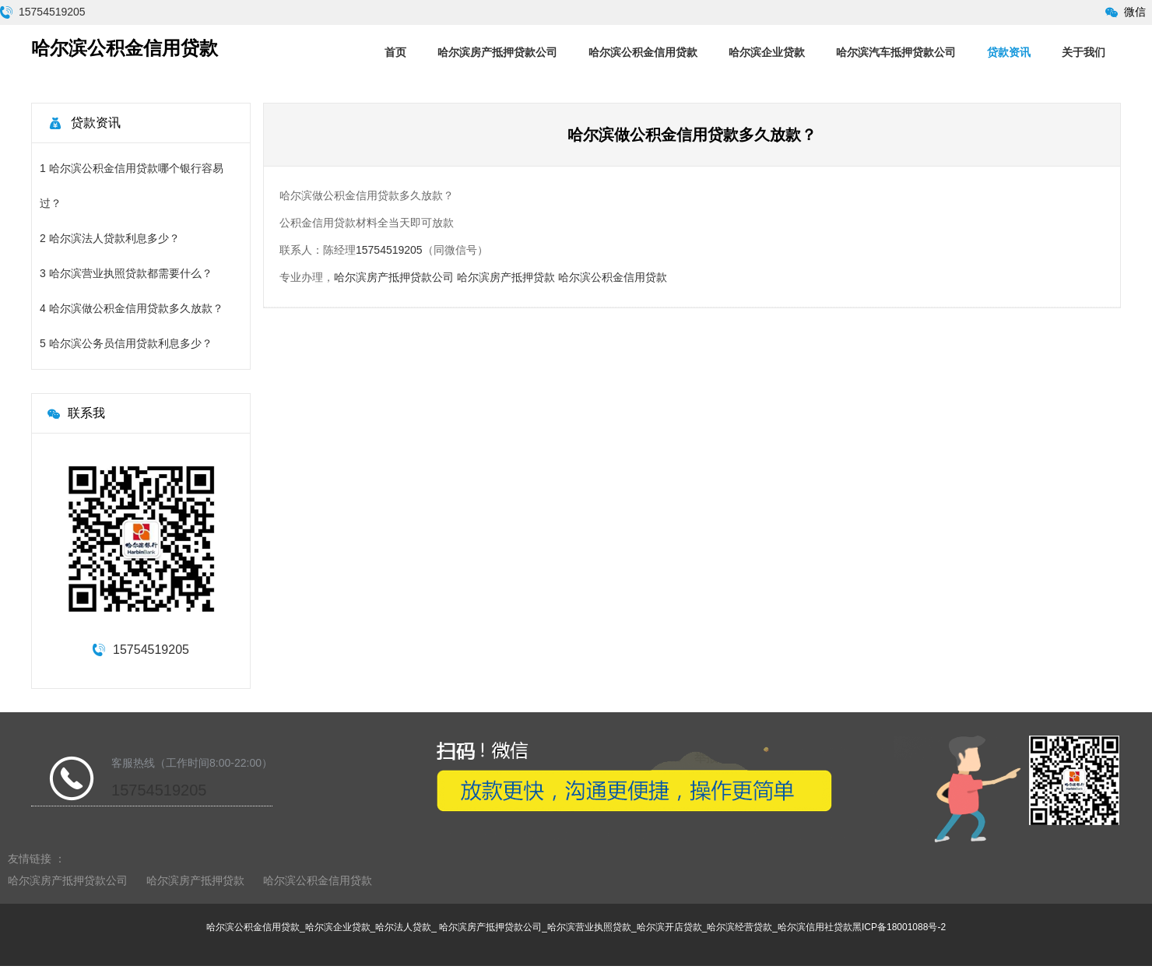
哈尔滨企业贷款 (767, 52)
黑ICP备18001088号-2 (899, 927)
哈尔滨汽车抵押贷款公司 (896, 52)
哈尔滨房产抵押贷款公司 (497, 52)
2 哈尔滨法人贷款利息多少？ (110, 238)
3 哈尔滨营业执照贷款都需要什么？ (126, 273)
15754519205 (52, 11)
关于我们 (1083, 52)
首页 (395, 52)
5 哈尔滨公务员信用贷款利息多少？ (126, 343)
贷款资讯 (1009, 52)
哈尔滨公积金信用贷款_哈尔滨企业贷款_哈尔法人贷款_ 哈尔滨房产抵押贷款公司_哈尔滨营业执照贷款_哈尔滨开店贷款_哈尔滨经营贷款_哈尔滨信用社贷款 (529, 927)
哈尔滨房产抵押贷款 (506, 277)
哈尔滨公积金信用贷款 (642, 52)
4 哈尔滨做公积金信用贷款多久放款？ (131, 308)
